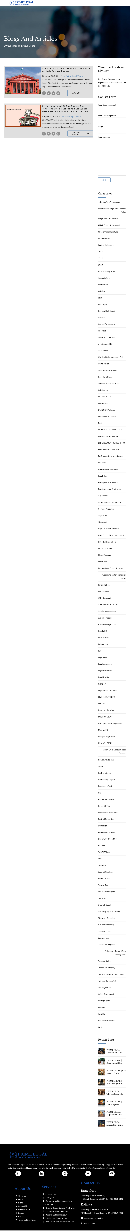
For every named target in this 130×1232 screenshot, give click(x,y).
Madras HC (103, 731)
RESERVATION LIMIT (107, 840)
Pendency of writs (105, 787)
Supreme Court (104, 933)
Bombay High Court (106, 312)
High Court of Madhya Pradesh (111, 537)
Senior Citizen (104, 880)
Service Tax (103, 886)
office (100, 768)
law (99, 652)
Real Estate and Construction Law (59, 1223)
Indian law (102, 563)
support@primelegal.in (93, 1220)
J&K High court (104, 599)
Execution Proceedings (108, 471)
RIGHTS (101, 847)
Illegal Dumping (104, 556)
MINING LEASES (105, 744)
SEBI (100, 860)
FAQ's (20, 1201)
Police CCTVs (104, 807)
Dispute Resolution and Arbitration (60, 1209)
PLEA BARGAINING (106, 801)
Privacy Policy (24, 1211)
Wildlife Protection (106, 1022)
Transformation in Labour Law (111, 976)
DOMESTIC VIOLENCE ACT (110, 431)
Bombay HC (103, 306)
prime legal (102, 827)
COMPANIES (103, 365)
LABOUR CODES (105, 639)
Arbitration (103, 286)
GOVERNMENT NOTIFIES (109, 504)
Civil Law (49, 1206)
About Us (22, 1197)
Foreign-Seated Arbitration (109, 490)
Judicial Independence (107, 613)
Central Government (106, 325)
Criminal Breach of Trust (108, 385)
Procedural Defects (106, 834)
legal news (102, 659)
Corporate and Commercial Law (58, 1202)
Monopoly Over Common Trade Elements (113, 753)
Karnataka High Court (107, 626)
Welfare (101, 1009)
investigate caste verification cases (113, 578)
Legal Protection (105, 672)
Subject (112, 130)
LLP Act (101, 705)
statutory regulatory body (109, 913)
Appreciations (104, 279)
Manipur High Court (106, 738)
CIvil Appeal (103, 352)
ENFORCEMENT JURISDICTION (112, 444)
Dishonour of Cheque (107, 418)
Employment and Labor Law (56, 1213)
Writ (100, 1028)
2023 (100, 266)
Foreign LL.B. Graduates (108, 484)
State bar (102, 900)
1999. (100, 260)
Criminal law (103, 391)
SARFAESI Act (104, 853)
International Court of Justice (110, 570)
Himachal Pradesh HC (107, 543)
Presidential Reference (108, 814)
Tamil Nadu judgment (107, 946)
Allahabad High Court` (107, 273)
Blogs (20, 1204)
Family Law (50, 1199)
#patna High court (105, 246)
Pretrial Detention (106, 820)
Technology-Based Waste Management (115, 954)
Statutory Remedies (106, 919)
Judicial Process (105, 619)
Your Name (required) (112, 108)
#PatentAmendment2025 (109, 233)
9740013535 (89, 1225)
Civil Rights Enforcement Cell (110, 358)
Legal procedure (105, 665)
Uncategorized (104, 989)
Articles (101, 293)
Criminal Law (50, 1196)
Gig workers (103, 497)
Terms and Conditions (27, 1221)
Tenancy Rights (104, 962)
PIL (99, 794)
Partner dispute (104, 774)
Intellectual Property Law (56, 1220)
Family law (102, 477)
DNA (100, 424)
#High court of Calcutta (108, 220)
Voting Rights (104, 1002)
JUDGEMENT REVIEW (108, 606)
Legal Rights (103, 679)
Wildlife (101, 1015)
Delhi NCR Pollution (106, 411)
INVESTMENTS (104, 593)
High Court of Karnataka (108, 530)
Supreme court (104, 939)
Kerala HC (102, 632)
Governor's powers (106, 510)
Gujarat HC (103, 517)
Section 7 (102, 867)
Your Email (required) (112, 119)
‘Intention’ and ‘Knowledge (109, 203)
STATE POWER (104, 906)
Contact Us (23, 1208)
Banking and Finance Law (56, 1216)
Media (20, 1218)
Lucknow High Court (106, 712)
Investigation (104, 586)
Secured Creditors (105, 873)
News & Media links (106, 761)
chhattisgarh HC (105, 345)
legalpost (102, 685)
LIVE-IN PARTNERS (106, 698)
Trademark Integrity (106, 969)
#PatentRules (104, 240)
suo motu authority (106, 926)
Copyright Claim (105, 378)
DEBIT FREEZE (104, 398)
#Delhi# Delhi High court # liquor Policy (112, 212)
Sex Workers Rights (106, 893)
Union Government (106, 995)
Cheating (102, 332)
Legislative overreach (107, 692)
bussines (101, 319)
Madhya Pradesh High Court (110, 725)
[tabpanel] (23, 80)
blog (100, 299)
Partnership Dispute (106, 781)
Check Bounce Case (106, 339)
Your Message (112, 156)
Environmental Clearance (108, 451)
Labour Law (103, 646)
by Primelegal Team (73, 76)
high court (102, 523)
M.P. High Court (104, 718)
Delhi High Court (105, 405)
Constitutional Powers (107, 372)
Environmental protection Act (110, 457)
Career (21, 1214)
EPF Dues (102, 464)
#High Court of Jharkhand (109, 227)
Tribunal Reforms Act (107, 982)
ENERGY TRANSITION (108, 438)
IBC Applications (105, 550)
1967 (100, 253)
